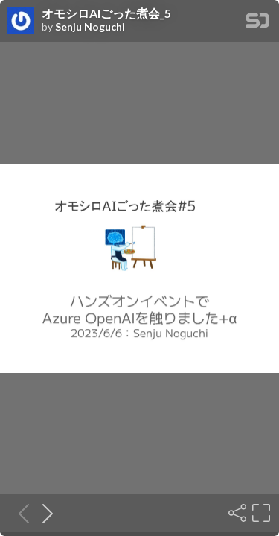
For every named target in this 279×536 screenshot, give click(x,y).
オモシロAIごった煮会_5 (106, 13)
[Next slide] (43, 513)
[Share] (236, 513)
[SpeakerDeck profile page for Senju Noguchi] (20, 21)
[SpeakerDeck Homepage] (257, 23)
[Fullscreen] (260, 513)
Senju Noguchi (90, 27)
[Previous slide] (19, 513)
